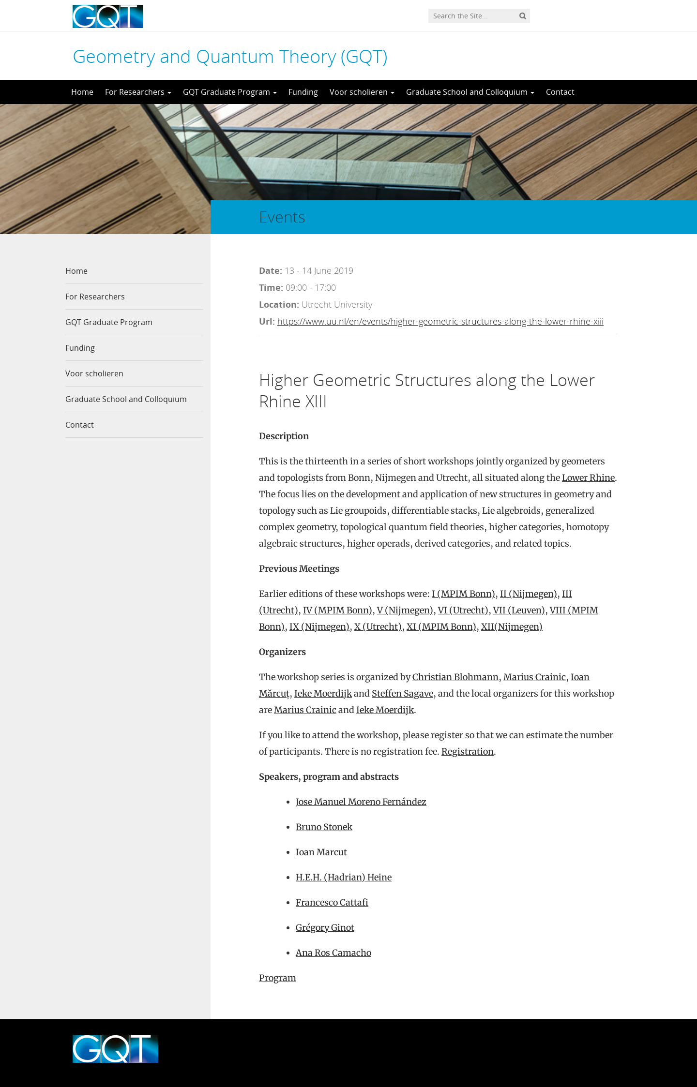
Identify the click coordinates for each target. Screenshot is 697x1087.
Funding (303, 92)
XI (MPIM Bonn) (441, 626)
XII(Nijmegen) (512, 626)
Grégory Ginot (325, 927)
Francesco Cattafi (332, 902)
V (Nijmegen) (405, 610)
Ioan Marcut (321, 852)
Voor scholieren (362, 92)
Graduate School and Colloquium (470, 92)
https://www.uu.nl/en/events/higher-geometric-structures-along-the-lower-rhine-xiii (440, 321)
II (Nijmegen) (528, 593)
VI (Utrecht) (463, 610)
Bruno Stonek (324, 827)
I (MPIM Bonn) (463, 593)
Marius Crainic (534, 677)
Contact (560, 92)
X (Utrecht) (378, 626)
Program (277, 977)
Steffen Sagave (402, 693)
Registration (467, 751)
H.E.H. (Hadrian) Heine (344, 877)
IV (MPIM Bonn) (337, 610)
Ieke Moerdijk (323, 693)
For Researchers (138, 92)
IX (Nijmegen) (319, 626)
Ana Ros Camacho (333, 952)
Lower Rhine (588, 477)
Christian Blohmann (455, 677)
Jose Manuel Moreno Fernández (361, 801)
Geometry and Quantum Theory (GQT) (230, 55)
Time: (271, 287)
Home (82, 92)
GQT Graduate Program (230, 92)
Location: (279, 304)
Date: (270, 270)
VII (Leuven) (519, 610)
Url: (267, 321)
